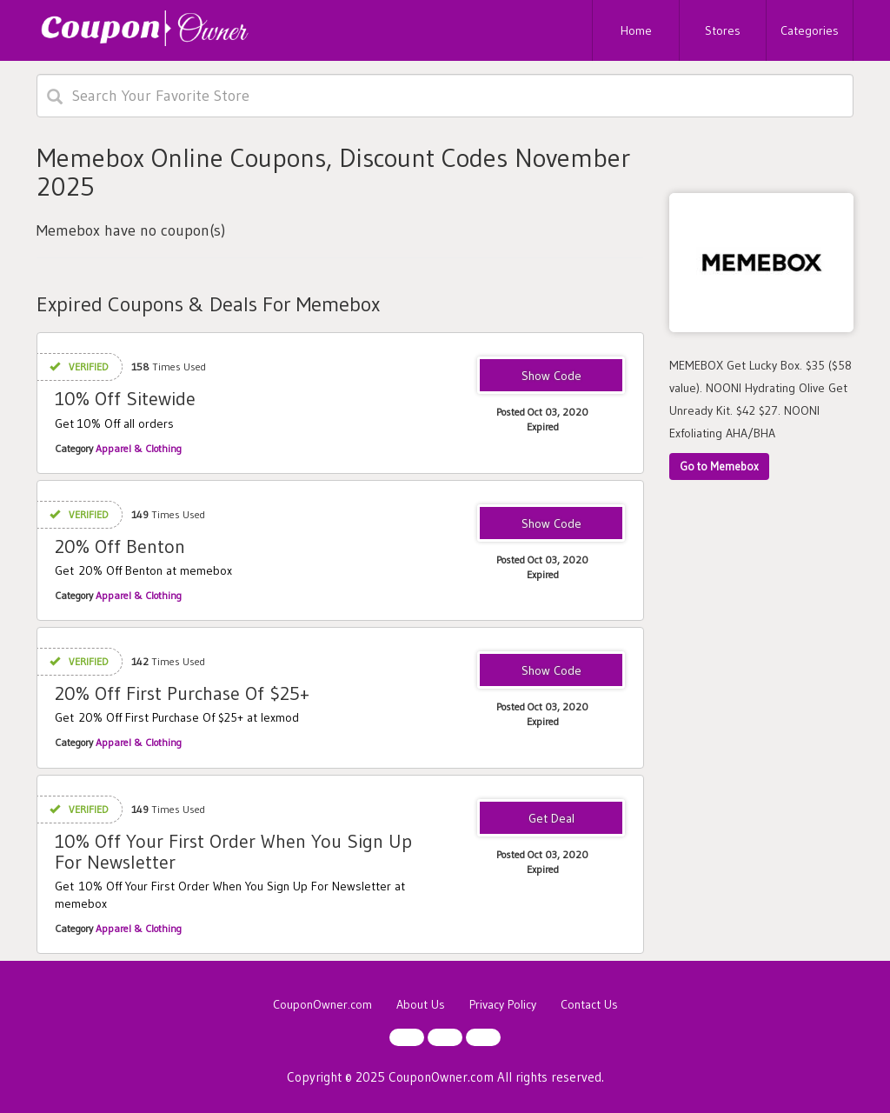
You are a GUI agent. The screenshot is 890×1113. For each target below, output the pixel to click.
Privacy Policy (502, 1004)
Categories (809, 30)
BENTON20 (551, 524)
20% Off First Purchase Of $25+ (182, 693)
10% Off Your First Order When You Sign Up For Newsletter (233, 852)
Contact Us (589, 1004)
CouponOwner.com (322, 1004)
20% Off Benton (120, 546)
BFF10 (551, 376)
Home (636, 30)
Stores (723, 30)
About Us (420, 1004)
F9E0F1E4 (551, 671)
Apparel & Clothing (139, 448)
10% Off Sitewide (125, 398)
